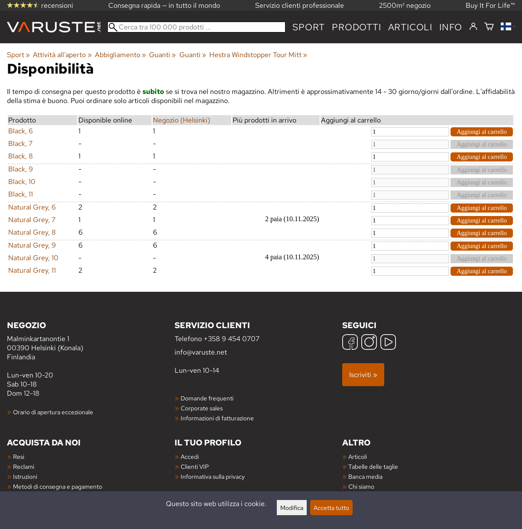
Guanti (162, 54)
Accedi (190, 456)
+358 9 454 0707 (231, 338)
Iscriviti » (363, 374)
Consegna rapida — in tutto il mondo (164, 5)
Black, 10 (22, 181)
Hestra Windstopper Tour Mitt (258, 54)
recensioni (40, 5)
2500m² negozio (405, 5)
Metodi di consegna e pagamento (57, 486)
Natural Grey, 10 (33, 257)
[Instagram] (369, 343)
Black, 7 (20, 143)
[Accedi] (473, 27)
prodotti (356, 27)
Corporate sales (202, 408)
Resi (18, 456)
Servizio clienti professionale (299, 5)
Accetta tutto (331, 507)
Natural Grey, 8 (32, 232)
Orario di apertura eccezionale (53, 412)
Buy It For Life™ (490, 5)
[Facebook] (350, 343)
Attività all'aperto (62, 54)
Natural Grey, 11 (32, 270)
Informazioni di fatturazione (217, 418)
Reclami (23, 466)
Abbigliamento (120, 54)
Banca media (365, 476)
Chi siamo (361, 486)
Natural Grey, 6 (32, 207)
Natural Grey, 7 (31, 219)
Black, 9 (20, 169)
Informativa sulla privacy (213, 476)
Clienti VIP (195, 466)
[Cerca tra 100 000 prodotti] (196, 27)
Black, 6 (20, 130)
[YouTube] (388, 343)
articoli (410, 27)
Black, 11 (20, 194)
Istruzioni (25, 476)
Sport (308, 27)
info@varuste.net (201, 352)
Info (450, 27)
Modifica (291, 507)
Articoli (357, 456)
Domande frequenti (207, 398)
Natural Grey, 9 (32, 245)
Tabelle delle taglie (373, 466)
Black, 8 (20, 156)
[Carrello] (489, 27)
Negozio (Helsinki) (181, 120)
